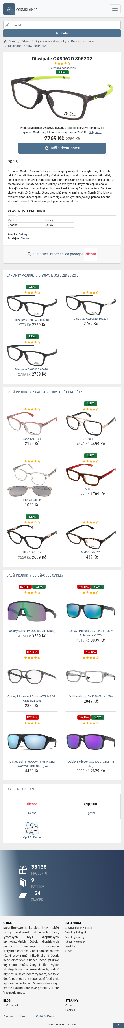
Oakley (23, 234)
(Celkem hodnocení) (62, 68)
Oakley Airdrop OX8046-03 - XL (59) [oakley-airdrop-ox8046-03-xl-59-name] (91, 696)
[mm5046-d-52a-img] (91, 537)
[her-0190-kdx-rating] (32, 522)
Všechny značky (75, 937)
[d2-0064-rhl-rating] (91, 409)
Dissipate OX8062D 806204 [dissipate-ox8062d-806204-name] (32, 369)
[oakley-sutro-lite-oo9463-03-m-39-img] (32, 611)
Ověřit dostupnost (62, 148)
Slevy (68, 951)
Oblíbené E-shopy (21, 789)
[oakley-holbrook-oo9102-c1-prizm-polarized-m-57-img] (91, 611)
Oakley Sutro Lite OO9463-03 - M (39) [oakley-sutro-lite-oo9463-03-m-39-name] (32, 631)
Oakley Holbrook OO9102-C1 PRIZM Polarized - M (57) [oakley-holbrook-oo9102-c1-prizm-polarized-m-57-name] (90, 633)
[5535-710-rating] (91, 461)
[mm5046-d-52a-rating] (91, 522)
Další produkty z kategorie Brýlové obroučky (44, 392)
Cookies (70, 1010)
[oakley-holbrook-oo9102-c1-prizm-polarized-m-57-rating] (91, 592)
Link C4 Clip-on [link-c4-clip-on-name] (32, 499)
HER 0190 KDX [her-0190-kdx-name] (32, 552)
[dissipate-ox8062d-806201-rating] (32, 293)
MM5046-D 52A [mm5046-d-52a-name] (90, 552)
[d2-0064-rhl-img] (91, 424)
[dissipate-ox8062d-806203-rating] (91, 293)
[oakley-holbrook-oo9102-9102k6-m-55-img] (91, 741)
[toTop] (118, 1025)
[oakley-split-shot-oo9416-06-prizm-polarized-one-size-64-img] (32, 741)
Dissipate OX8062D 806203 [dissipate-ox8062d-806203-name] (91, 318)
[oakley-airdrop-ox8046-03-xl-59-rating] (91, 658)
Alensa (24, 238)
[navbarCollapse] (115, 8)
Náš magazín (11, 1005)
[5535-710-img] (91, 475)
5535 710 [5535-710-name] (90, 489)
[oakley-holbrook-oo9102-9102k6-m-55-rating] (91, 723)
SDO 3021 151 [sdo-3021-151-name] (32, 438)
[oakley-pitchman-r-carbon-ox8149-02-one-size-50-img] (32, 676)
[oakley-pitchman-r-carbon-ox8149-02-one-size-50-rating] (32, 658)
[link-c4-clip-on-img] (32, 480)
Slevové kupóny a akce (78, 927)
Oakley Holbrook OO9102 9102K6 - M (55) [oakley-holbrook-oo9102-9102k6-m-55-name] (91, 764)
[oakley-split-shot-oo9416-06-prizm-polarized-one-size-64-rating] (32, 723)
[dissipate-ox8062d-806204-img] (32, 355)
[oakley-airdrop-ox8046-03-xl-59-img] (91, 676)
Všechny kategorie (76, 932)
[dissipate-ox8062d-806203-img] (91, 305)
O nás (68, 1005)
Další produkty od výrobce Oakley (35, 575)
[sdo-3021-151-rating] (32, 409)
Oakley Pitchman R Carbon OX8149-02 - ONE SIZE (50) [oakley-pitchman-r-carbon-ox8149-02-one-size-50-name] (32, 698)
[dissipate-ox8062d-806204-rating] (32, 342)
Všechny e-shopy (75, 941)
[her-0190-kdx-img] (32, 537)
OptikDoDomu (45, 1016)
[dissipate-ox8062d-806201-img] (32, 306)
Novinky (70, 946)
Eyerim (24, 1016)
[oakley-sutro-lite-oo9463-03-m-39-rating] (32, 592)
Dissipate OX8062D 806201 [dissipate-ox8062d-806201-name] (32, 320)
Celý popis (95, 132)
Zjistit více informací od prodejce (62, 254)
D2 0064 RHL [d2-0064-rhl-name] (91, 438)
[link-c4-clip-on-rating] (32, 461)
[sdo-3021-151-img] (32, 423)
